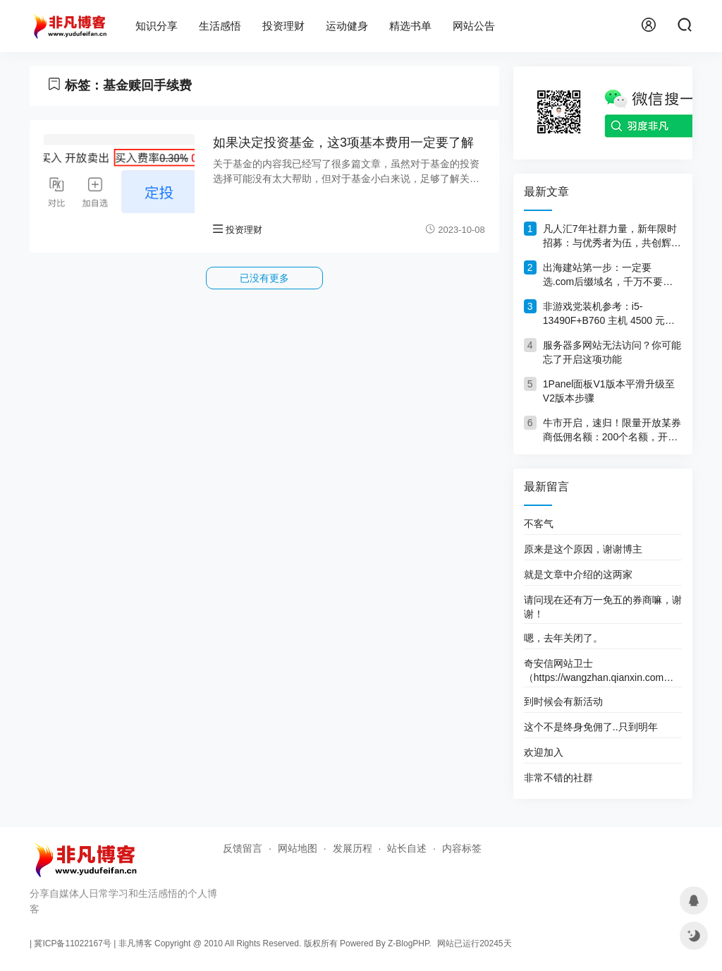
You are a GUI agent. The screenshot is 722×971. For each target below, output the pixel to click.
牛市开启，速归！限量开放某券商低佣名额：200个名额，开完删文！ (612, 430)
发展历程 (352, 848)
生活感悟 (220, 26)
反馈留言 (242, 848)
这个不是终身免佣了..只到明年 (591, 726)
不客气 (538, 523)
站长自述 (407, 848)
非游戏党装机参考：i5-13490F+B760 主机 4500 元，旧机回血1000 (609, 314)
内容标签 (462, 848)
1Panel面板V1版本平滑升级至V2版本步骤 (609, 391)
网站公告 (474, 26)
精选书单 (410, 26)
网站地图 (297, 848)
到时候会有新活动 (563, 701)
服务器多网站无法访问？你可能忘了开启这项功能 (612, 352)
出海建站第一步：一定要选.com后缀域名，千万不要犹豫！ (608, 275)
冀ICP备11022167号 (72, 943)
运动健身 (347, 26)
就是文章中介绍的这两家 (578, 574)
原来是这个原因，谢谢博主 (583, 549)
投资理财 (283, 26)
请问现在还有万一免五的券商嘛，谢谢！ (603, 607)
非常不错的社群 (558, 777)
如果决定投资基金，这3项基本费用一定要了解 (343, 142)
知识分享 (156, 26)
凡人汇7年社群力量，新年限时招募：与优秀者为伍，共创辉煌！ (610, 236)
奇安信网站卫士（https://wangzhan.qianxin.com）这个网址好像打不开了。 (598, 670)
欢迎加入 (543, 752)
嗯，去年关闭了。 (563, 638)
